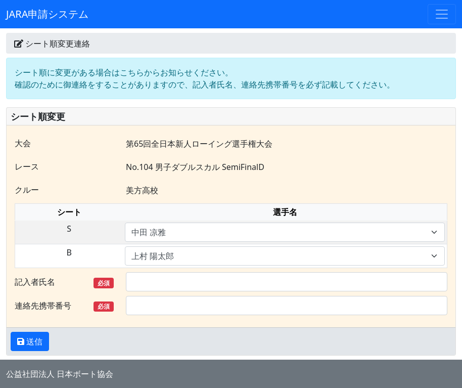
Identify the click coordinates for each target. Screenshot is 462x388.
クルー (27, 189)
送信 (33, 341)
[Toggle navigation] (442, 14)
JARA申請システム (47, 14)
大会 (23, 143)
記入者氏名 (64, 282)
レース (27, 166)
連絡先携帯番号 (64, 306)
